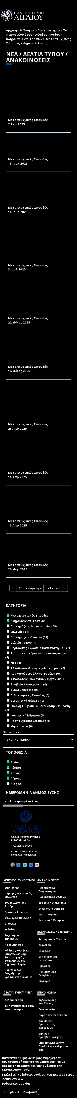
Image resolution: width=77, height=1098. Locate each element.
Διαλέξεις (44, 945)
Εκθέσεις (44, 951)
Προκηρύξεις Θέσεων (52, 897)
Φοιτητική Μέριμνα (51, 920)
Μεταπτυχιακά (48, 914)
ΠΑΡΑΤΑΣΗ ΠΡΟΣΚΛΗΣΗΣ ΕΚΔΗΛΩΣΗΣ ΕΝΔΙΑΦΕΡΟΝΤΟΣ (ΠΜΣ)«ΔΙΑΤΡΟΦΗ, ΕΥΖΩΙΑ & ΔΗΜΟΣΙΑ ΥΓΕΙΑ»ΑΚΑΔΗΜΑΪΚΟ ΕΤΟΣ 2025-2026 (38, 148)
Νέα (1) (16, 663)
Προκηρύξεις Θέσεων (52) (29, 637)
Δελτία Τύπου (14, 1000)
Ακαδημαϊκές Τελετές (52, 939)
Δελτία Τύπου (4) (23, 642)
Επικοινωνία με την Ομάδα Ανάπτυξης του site (53, 1046)
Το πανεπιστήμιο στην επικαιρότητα (19, 1007)
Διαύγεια (10, 923)
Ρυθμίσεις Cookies (16, 1083)
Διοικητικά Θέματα (51, 908)
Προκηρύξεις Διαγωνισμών (47, 889)
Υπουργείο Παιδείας (18, 918)
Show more (11, 732)
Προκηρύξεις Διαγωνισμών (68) (34, 626)
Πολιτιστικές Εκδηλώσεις (47, 973)
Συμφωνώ (11, 1092)
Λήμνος (28, 43)
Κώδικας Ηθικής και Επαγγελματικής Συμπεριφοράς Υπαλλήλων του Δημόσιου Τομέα (17, 957)
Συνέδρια (44, 981)
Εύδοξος (10, 929)
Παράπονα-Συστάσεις (52, 1015)
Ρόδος (55, 34)
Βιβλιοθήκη (12, 887)
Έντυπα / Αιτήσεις (16, 912)
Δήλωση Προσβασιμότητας (50, 1035)
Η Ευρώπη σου (14, 944)
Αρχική (11, 30)
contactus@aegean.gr (24, 854)
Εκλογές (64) (20, 632)
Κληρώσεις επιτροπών (24, 39)
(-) (7, 801)
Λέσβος (41, 34)
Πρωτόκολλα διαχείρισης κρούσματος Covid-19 (18, 973)
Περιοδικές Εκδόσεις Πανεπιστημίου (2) (40, 648)
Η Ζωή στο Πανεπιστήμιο (40, 30)
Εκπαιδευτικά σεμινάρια (47, 958)
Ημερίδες (44, 966)
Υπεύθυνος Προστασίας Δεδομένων (46, 1024)
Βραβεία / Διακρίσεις (52, 902)
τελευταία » (55, 588)
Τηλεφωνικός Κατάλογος (47, 1001)
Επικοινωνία (46, 1009)
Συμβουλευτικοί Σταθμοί (15, 904)
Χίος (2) (16, 784)
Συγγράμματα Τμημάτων (13, 937)
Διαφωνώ (30, 1092)
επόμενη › (33, 588)
